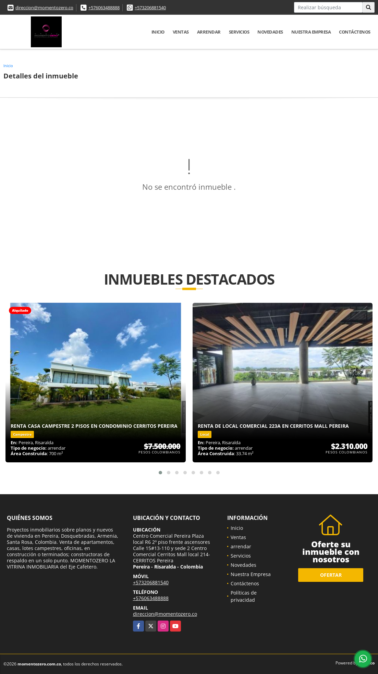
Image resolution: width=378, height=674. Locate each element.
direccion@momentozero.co (44, 7)
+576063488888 (104, 7)
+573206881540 (150, 7)
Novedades (270, 32)
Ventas (181, 32)
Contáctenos (354, 32)
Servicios (239, 32)
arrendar (209, 32)
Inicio (157, 32)
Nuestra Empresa (311, 32)
